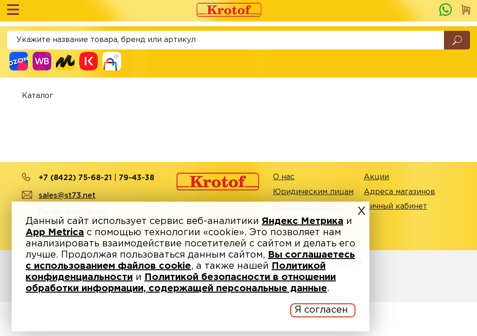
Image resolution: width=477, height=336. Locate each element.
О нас (283, 177)
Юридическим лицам (313, 192)
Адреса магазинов (399, 192)
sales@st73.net (67, 195)
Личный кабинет (395, 206)
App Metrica (55, 232)
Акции (376, 177)
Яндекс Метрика (302, 221)
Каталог (37, 95)
